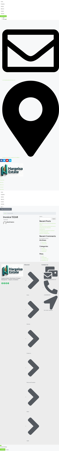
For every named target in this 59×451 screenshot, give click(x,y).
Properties (2, 180)
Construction (44, 249)
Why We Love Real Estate (44, 233)
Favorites (2, 13)
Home (2, 1)
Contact (2, 11)
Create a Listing (3, 16)
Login (3, 17)
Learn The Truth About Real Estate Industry (47, 226)
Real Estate (44, 251)
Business (43, 248)
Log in (43, 256)
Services (2, 6)
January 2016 (44, 243)
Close (7, 449)
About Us (2, 8)
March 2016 (44, 242)
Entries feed (44, 257)
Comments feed (45, 258)
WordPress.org (45, 260)
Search (40, 216)
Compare (3, 449)
